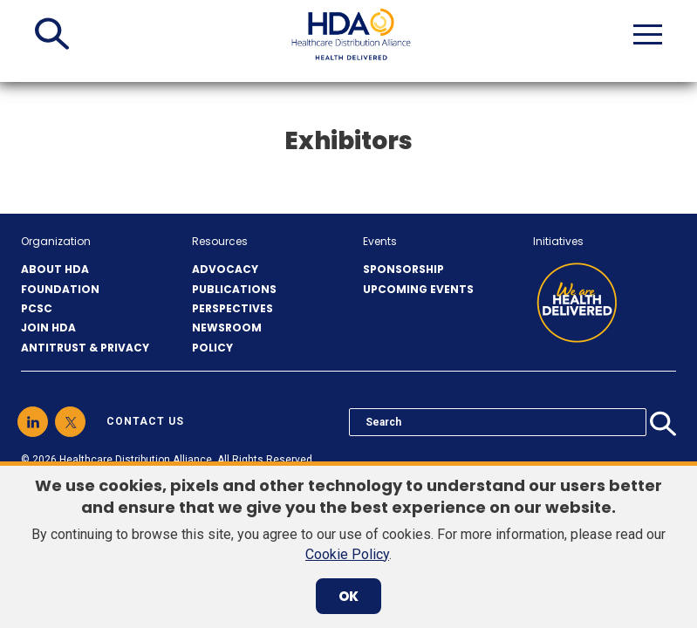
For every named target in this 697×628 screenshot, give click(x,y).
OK (348, 596)
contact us (145, 421)
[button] (52, 34)
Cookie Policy (347, 554)
